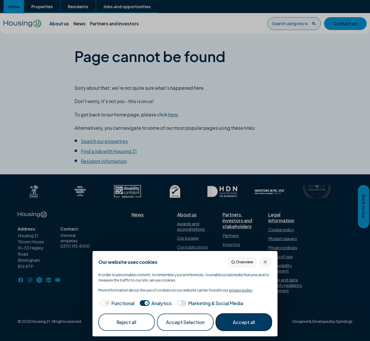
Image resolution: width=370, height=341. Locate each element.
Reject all (126, 322)
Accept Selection (185, 322)
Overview (242, 261)
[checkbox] (116, 303)
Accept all (244, 322)
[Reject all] (265, 262)
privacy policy (241, 290)
